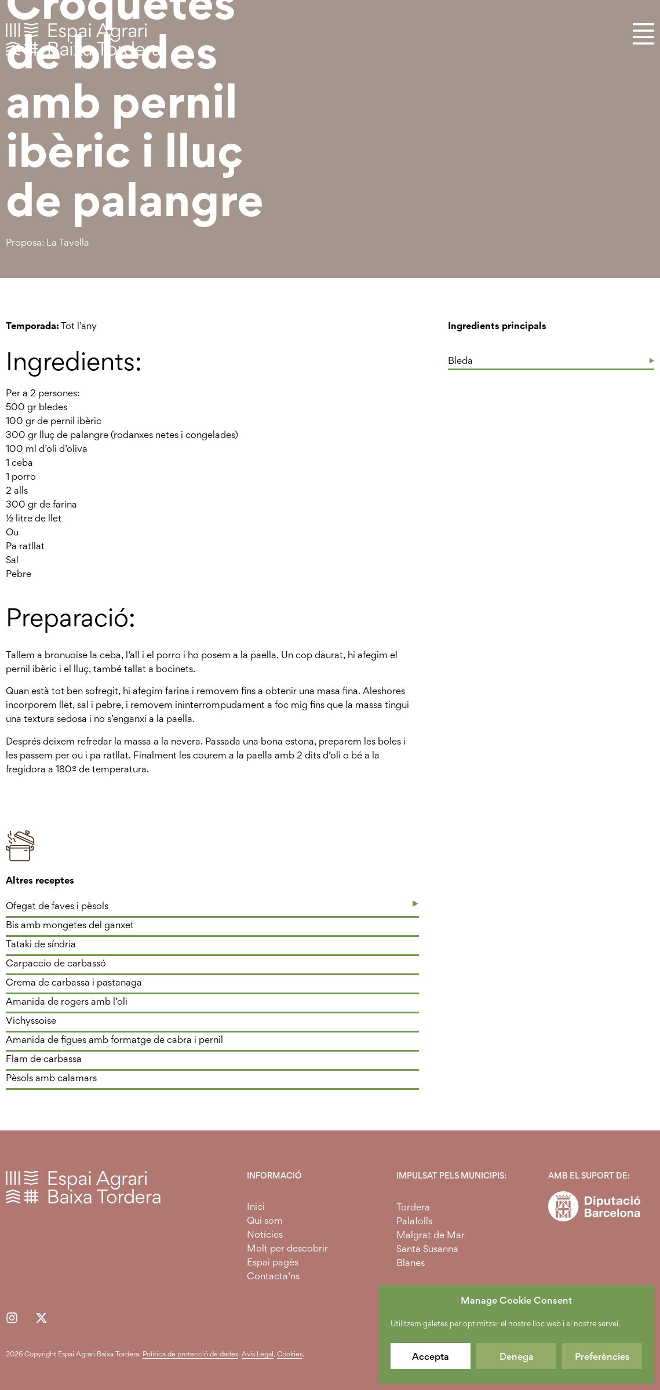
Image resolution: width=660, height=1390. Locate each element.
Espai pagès (272, 1262)
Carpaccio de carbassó (56, 963)
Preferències (602, 1356)
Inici (256, 1206)
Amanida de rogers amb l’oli (66, 1001)
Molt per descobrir (287, 1248)
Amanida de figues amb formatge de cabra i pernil (114, 1039)
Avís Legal (258, 1353)
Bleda (460, 360)
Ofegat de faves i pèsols (57, 905)
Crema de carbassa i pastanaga (74, 982)
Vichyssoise (31, 1020)
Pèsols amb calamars (51, 1077)
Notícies (265, 1234)
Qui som (265, 1220)
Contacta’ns (273, 1276)
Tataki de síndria (41, 944)
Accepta (430, 1356)
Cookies (289, 1353)
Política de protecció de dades (190, 1353)
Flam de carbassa (44, 1058)
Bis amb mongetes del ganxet (70, 925)
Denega (516, 1356)
